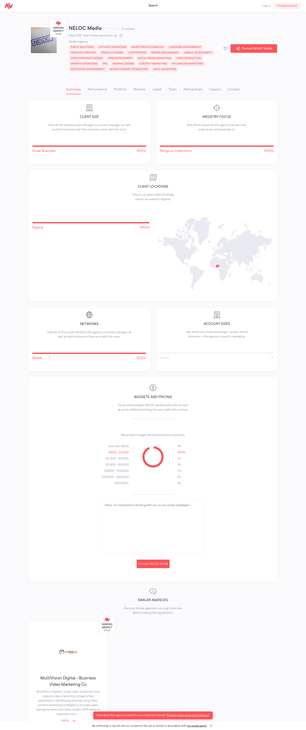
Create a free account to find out (188, 715)
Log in (266, 5)
